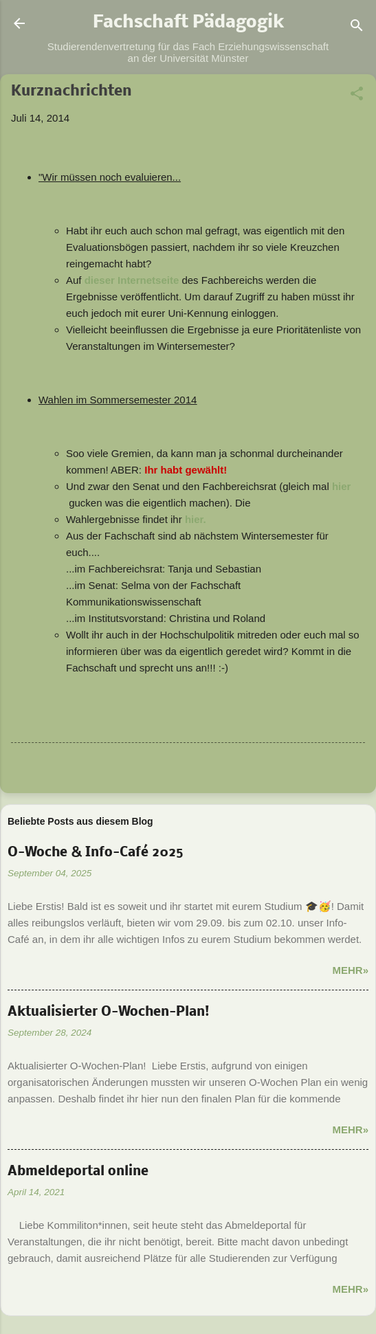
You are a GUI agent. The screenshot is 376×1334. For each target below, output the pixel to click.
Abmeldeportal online (78, 1172)
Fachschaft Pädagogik (188, 23)
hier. (195, 519)
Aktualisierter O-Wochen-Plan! (109, 1012)
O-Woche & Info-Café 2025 (96, 853)
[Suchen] (357, 28)
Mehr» (350, 970)
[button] (357, 96)
